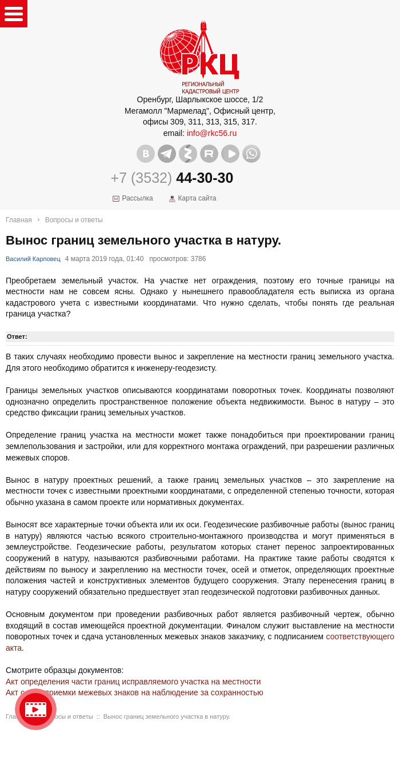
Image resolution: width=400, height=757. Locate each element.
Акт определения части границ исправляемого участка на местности (133, 681)
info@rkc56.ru (212, 133)
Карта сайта (197, 198)
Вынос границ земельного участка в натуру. (166, 716)
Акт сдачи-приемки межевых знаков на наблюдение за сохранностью (134, 692)
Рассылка (137, 198)
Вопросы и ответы (74, 220)
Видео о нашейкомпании (36, 709)
